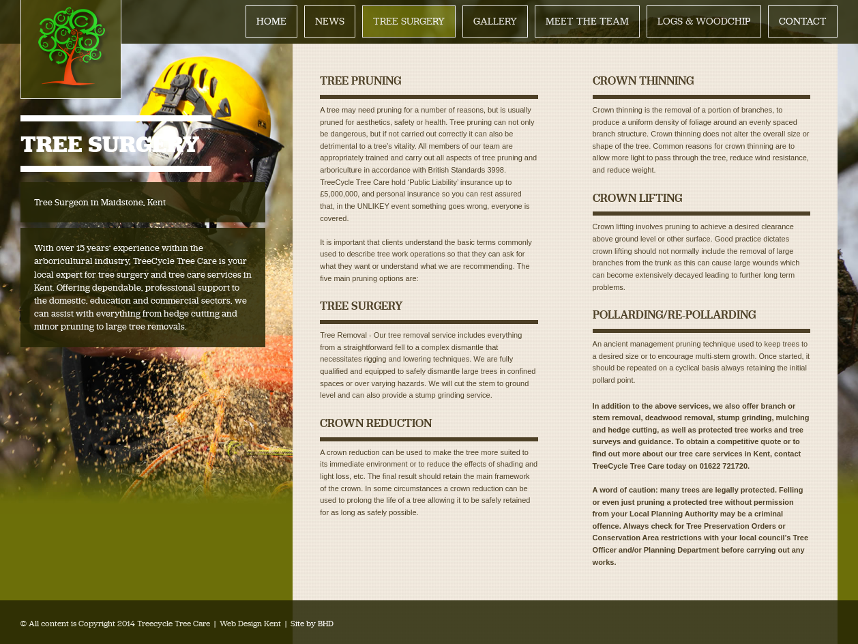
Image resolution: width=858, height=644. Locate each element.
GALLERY (495, 21)
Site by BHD (312, 623)
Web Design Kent (250, 623)
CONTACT (803, 21)
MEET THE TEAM (587, 21)
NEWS (329, 21)
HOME (271, 21)
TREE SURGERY (409, 21)
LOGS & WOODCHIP (703, 21)
